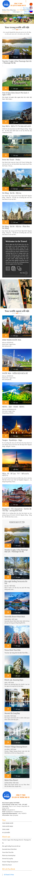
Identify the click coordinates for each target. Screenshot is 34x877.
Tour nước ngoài (27, 10)
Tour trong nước (27, 8)
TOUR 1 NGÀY (5, 829)
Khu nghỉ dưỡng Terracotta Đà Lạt (11, 846)
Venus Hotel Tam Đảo (7, 852)
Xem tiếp (24, 273)
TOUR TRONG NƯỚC (7, 823)
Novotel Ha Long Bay (7, 858)
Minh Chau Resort (7, 865)
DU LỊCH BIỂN (6, 832)
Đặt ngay (15, 57)
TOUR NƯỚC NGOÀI (7, 826)
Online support (16, 11)
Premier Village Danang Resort (10, 861)
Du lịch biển (27, 13)
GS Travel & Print (9, 874)
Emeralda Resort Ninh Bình (9, 849)
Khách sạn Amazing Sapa (8, 855)
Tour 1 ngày (27, 11)
